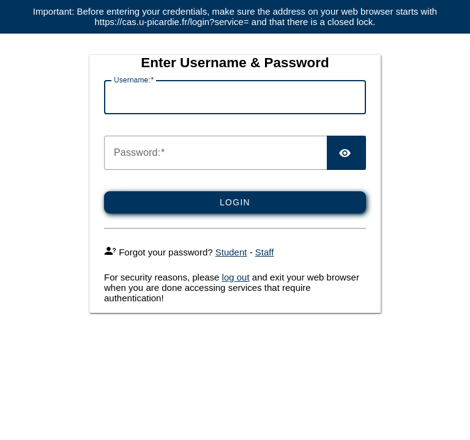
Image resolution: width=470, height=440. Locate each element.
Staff (264, 252)
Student (231, 252)
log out (236, 277)
